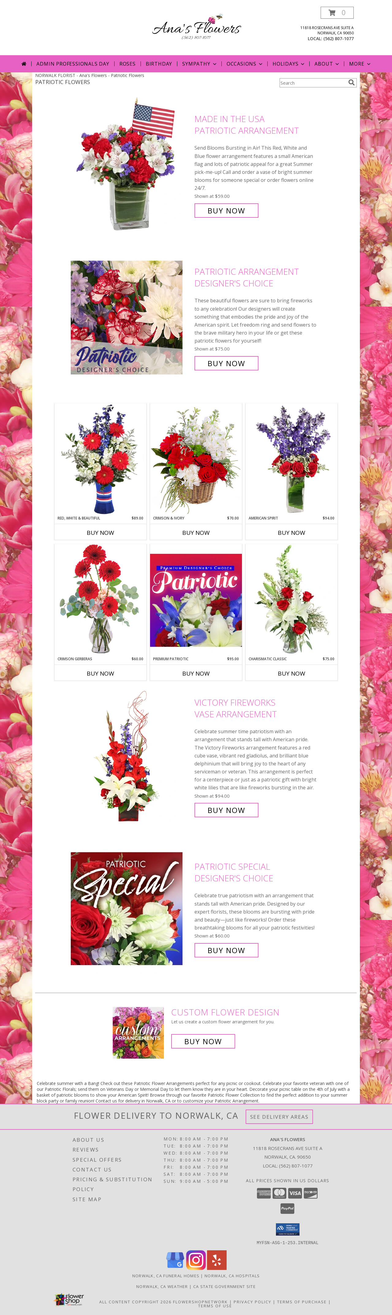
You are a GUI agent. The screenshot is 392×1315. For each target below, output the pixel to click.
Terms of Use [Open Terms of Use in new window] (215, 1305)
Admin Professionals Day (72, 63)
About (327, 63)
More (360, 63)
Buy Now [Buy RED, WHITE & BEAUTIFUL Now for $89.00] (100, 533)
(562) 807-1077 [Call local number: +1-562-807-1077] (338, 38)
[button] (337, 13)
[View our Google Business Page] (175, 1268)
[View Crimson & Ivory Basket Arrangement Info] (196, 459)
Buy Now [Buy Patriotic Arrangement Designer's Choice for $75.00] (226, 363)
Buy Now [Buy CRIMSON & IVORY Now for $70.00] (196, 533)
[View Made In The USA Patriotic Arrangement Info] (131, 165)
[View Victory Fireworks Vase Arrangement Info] (131, 756)
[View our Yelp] (217, 1268)
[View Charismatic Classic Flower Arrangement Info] (291, 600)
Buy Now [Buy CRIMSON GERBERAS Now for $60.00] (100, 673)
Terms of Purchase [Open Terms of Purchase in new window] (302, 1301)
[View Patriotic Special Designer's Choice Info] (131, 908)
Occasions (245, 63)
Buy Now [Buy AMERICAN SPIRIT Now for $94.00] (291, 533)
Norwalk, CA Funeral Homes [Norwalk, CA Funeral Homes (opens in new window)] (166, 1275)
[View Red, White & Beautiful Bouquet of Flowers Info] (100, 459)
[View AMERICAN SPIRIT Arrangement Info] (291, 459)
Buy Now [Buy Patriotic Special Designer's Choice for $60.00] (226, 950)
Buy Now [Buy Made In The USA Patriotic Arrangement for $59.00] (226, 210)
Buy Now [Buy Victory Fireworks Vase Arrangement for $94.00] (226, 810)
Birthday (159, 63)
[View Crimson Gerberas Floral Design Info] (100, 600)
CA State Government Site (224, 1286)
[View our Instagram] (196, 1268)
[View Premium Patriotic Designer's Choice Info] (196, 600)
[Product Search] (312, 83)
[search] (351, 82)
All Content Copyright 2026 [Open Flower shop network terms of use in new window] (135, 1301)
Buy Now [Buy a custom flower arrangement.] (203, 1041)
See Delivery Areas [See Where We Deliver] (279, 1116)
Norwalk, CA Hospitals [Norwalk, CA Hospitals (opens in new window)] (232, 1275)
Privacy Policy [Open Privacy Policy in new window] (252, 1301)
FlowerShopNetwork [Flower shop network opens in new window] (200, 1301)
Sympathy (199, 63)
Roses (127, 63)
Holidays (289, 63)
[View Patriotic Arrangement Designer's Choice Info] (131, 317)
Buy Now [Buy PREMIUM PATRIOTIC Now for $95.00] (196, 673)
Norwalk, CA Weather (162, 1286)
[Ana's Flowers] (196, 29)
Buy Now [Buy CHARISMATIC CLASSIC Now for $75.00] (291, 673)
